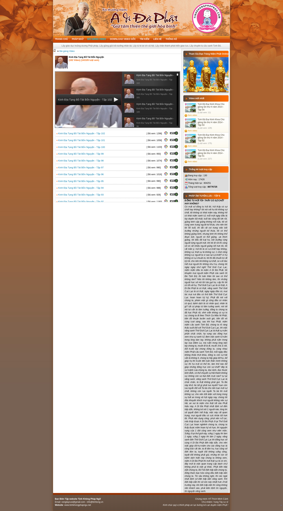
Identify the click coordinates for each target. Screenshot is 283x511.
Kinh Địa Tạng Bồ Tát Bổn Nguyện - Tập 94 (80, 187)
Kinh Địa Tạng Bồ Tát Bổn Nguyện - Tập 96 (80, 174)
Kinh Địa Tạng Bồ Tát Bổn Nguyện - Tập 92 (80, 201)
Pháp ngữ (77, 39)
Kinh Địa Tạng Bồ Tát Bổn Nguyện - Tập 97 (80, 167)
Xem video (192, 115)
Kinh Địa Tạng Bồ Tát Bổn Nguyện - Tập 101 (80, 140)
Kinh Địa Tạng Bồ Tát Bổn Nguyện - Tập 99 (80, 153)
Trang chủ (61, 39)
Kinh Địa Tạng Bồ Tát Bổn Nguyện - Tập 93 (80, 194)
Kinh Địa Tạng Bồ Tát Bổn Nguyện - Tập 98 (80, 160)
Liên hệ (157, 39)
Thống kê (171, 39)
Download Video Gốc (123, 39)
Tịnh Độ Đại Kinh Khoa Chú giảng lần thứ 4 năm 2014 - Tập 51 (211, 153)
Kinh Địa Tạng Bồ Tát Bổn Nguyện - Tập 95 (80, 181)
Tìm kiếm (144, 39)
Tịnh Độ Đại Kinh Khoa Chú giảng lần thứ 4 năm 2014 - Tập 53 (211, 122)
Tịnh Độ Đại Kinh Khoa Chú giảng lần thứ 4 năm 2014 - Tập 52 (211, 138)
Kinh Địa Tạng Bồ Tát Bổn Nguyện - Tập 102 (80, 133)
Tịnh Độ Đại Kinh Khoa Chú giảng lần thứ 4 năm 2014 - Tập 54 (211, 107)
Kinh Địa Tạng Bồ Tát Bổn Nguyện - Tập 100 (80, 147)
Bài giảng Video (96, 39)
